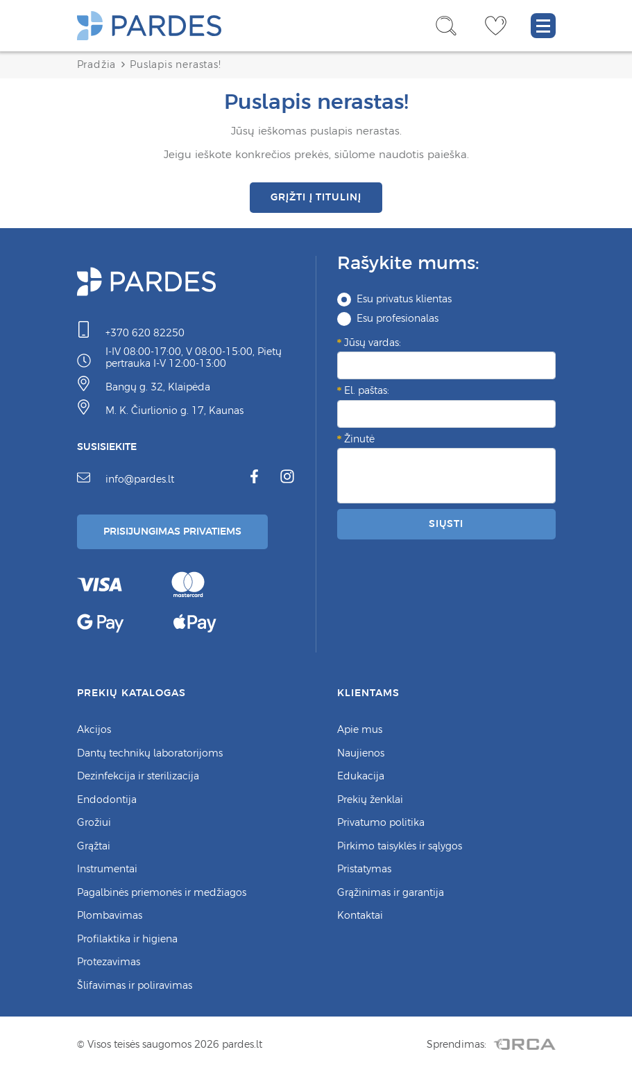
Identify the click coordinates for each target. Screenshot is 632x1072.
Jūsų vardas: (372, 342)
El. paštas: (366, 390)
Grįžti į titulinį (316, 196)
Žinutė (359, 438)
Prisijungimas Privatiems (172, 531)
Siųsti (446, 523)
